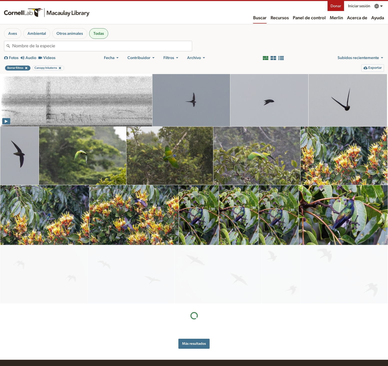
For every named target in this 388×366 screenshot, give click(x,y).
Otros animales (69, 34)
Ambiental (36, 34)
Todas (98, 34)
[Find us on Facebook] (326, 349)
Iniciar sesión (359, 6)
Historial (212, 335)
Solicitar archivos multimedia (168, 359)
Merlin (336, 18)
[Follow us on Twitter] (336, 349)
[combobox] (102, 46)
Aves (12, 34)
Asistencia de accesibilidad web (287, 332)
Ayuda (377, 18)
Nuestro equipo (217, 340)
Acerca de (357, 18)
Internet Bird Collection (105, 349)
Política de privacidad (280, 337)
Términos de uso (276, 342)
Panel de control (309, 18)
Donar (336, 6)
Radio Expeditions (101, 344)
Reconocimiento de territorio (285, 327)
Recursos (280, 18)
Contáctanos (215, 345)
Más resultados (194, 285)
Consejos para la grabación (167, 344)
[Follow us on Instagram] (346, 349)
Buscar (260, 18)
